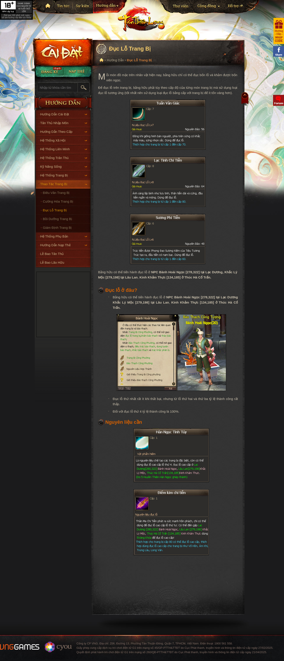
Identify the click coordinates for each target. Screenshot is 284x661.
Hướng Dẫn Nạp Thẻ (63, 245)
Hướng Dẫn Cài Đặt (63, 114)
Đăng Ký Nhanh (49, 71)
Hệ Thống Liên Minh (63, 149)
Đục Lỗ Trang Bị (55, 210)
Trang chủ (47, 5)
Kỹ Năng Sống (63, 166)
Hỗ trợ (240, 7)
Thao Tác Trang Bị (63, 184)
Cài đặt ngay (62, 52)
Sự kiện (83, 7)
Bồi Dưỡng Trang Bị (57, 219)
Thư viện (177, 7)
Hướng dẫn (110, 7)
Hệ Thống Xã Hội (63, 140)
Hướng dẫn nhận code (279, 31)
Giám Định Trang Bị (57, 227)
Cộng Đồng (208, 7)
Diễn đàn (278, 100)
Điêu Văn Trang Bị (56, 193)
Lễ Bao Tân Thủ (52, 254)
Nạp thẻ (77, 71)
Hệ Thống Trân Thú (63, 158)
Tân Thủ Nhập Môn (63, 123)
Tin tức (63, 7)
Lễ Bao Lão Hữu (52, 262)
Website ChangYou (58, 647)
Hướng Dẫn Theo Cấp (63, 131)
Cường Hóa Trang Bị (58, 201)
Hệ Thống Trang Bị (63, 175)
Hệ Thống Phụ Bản (63, 236)
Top (244, 99)
